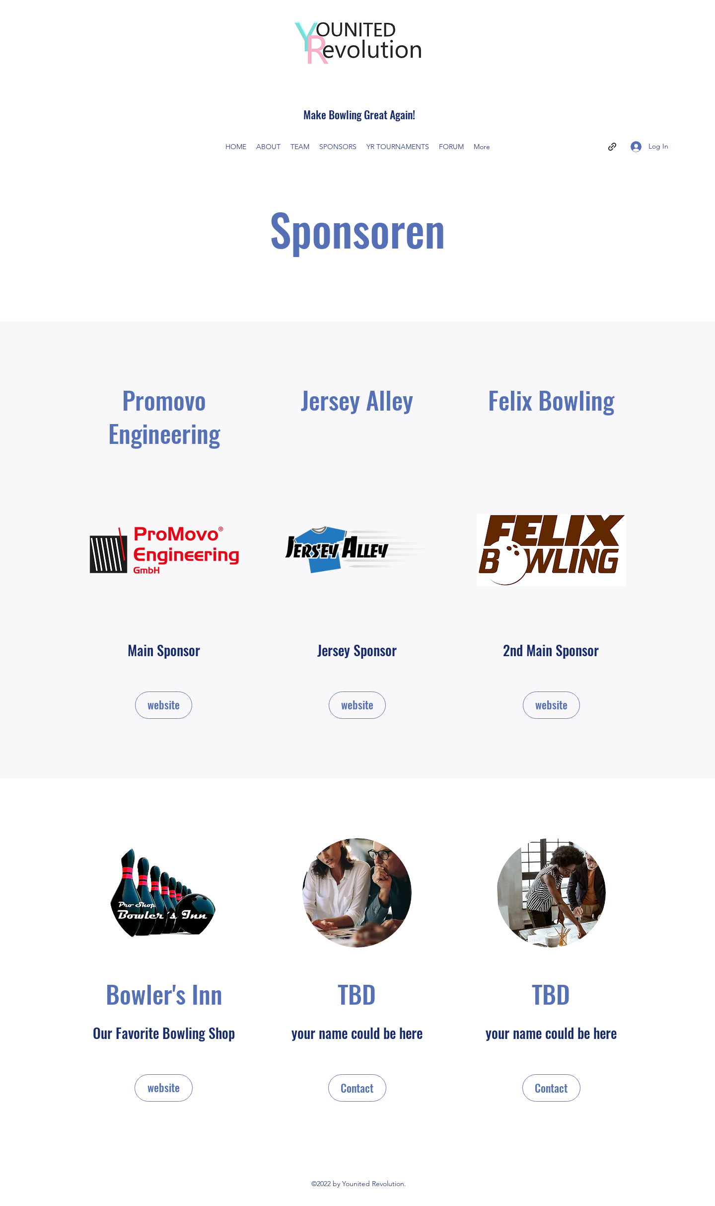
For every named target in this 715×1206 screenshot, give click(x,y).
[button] (357, 1088)
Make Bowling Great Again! (359, 114)
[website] (163, 705)
